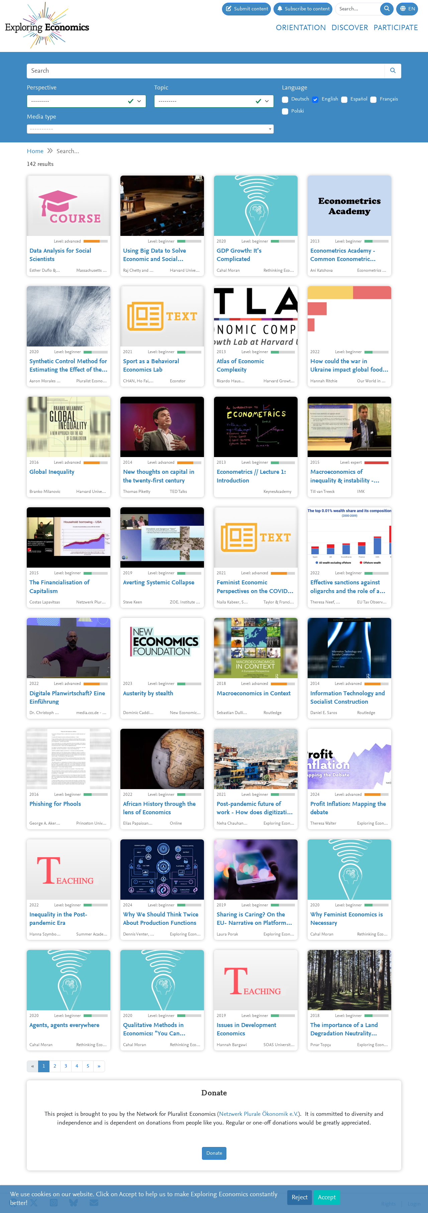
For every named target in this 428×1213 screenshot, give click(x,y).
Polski (297, 111)
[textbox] (150, 129)
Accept (327, 1197)
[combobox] (150, 129)
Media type (41, 117)
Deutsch (300, 99)
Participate (395, 28)
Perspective (42, 88)
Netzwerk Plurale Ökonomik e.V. (258, 1114)
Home (35, 151)
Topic (161, 88)
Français (389, 99)
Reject (300, 1197)
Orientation (301, 28)
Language (294, 88)
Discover (349, 28)
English (330, 99)
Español (358, 99)
